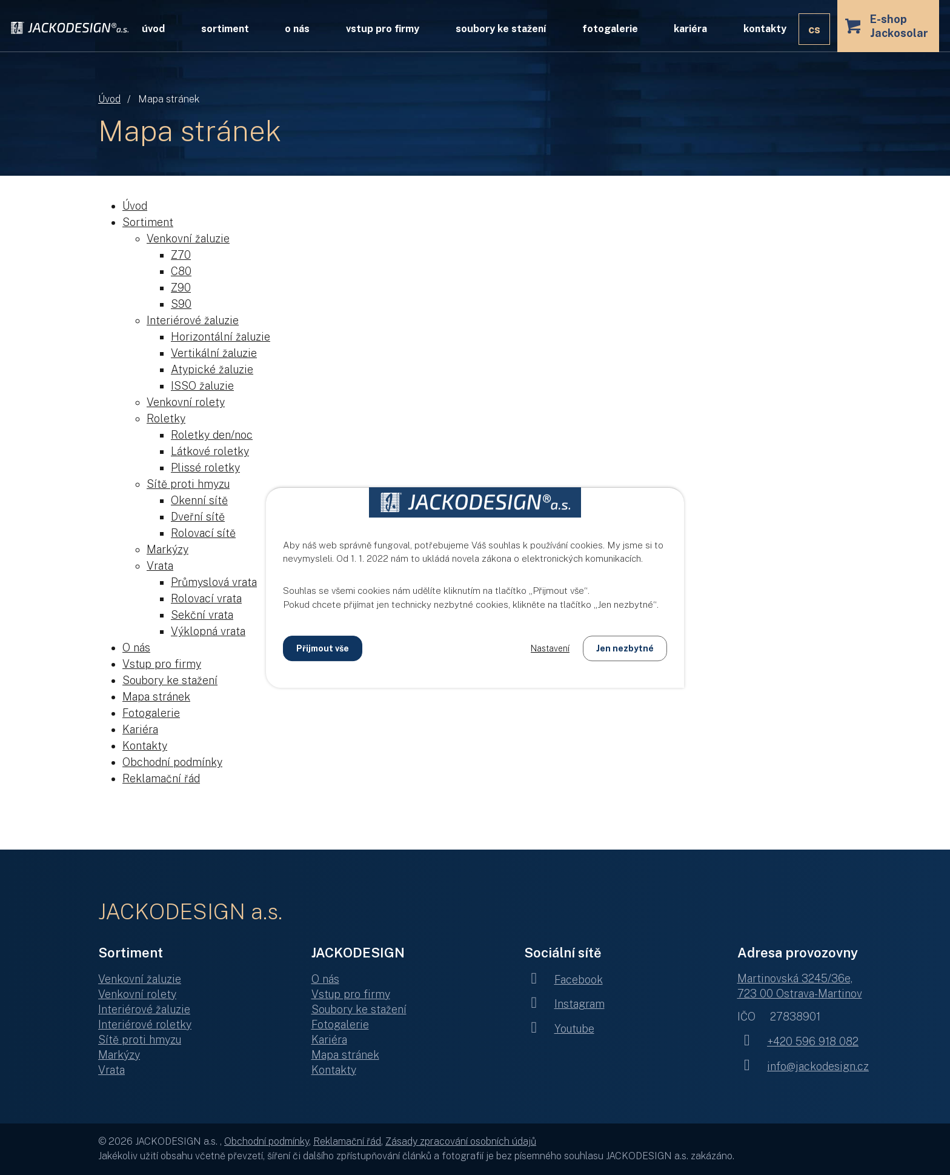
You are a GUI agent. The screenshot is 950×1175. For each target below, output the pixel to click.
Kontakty (764, 29)
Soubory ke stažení (501, 29)
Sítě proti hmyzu (188, 484)
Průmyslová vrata (214, 582)
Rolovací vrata (206, 598)
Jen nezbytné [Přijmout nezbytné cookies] (625, 648)
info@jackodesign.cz (803, 1066)
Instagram (564, 1003)
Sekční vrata (202, 614)
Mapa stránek (156, 696)
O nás (297, 29)
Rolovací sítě (203, 533)
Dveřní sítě (198, 516)
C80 (181, 271)
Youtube (559, 1028)
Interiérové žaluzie (193, 320)
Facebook (563, 979)
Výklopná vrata (208, 631)
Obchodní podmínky (172, 762)
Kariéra (690, 29)
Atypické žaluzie (212, 369)
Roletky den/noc (212, 434)
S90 (181, 304)
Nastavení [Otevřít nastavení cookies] (550, 648)
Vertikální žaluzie (214, 353)
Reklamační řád (161, 778)
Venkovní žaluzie (188, 238)
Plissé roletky (205, 467)
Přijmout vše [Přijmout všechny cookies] (322, 648)
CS (814, 29)
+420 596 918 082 (798, 1041)
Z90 (181, 287)
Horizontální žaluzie (220, 336)
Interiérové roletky (144, 1024)
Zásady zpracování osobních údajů (460, 1141)
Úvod (109, 99)
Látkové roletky (210, 451)
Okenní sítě (199, 500)
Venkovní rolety (186, 402)
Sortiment (225, 29)
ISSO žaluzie (202, 385)
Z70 (181, 254)
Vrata (160, 565)
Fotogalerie (610, 29)
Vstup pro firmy (382, 29)
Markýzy (167, 549)
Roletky (166, 418)
